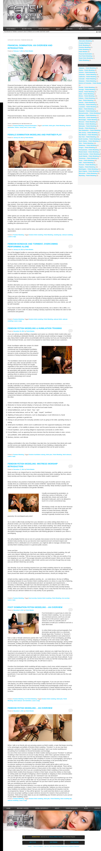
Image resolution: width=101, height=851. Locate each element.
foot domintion (27, 700)
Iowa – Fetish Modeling (86, 100)
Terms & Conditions (38, 846)
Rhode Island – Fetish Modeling (88, 152)
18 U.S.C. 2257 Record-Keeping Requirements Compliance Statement (61, 846)
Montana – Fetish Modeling (87, 124)
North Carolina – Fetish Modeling (89, 139)
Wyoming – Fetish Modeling (87, 175)
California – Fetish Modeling (87, 76)
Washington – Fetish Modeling (88, 169)
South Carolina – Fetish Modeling (89, 154)
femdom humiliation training (37, 454)
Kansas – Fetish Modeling (87, 102)
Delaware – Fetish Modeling (87, 81)
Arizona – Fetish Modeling (87, 72)
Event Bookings (72, 808)
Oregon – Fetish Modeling (87, 147)
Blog (80, 28)
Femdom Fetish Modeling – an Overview (30, 708)
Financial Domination (30, 125)
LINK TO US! (32, 842)
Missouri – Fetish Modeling (87, 122)
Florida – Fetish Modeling (87, 87)
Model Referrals (44, 28)
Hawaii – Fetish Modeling (86, 91)
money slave (23, 127)
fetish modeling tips (66, 798)
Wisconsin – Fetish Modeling (88, 173)
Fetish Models (29, 51)
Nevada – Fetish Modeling (87, 128)
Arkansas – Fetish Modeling (87, 74)
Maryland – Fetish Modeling (87, 111)
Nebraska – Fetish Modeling (87, 126)
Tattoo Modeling (84, 60)
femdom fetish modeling (36, 235)
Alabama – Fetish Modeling (87, 68)
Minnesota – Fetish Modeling (88, 117)
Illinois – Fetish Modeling (86, 96)
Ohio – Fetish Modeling (86, 143)
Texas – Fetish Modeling (86, 160)
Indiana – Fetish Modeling (87, 98)
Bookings (69, 28)
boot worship (33, 598)
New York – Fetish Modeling (87, 137)
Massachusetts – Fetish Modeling (89, 113)
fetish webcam (67, 454)
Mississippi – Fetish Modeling (88, 119)
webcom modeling (13, 800)
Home (8, 808)
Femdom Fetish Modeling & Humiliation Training (35, 328)
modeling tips (58, 235)
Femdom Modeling (18, 125)
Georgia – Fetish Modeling (87, 89)
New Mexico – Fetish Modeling (88, 134)
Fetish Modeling (60, 125)
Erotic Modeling (84, 45)
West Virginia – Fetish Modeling (88, 171)
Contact (91, 28)
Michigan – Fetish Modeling (87, 115)
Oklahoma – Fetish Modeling (88, 145)
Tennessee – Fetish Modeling (88, 158)
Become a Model (27, 28)
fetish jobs (49, 454)
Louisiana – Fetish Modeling (87, 106)
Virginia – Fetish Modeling (87, 167)
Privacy (30, 846)
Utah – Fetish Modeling (86, 162)
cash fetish (45, 125)
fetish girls (52, 125)
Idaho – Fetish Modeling (86, 94)
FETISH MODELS (10, 28)
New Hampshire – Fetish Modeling (89, 130)
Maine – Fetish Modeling (86, 109)
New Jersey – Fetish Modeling (88, 132)
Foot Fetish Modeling (30, 699)
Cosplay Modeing (84, 43)
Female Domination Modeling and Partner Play (35, 135)
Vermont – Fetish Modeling (87, 164)
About (58, 28)
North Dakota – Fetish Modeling (88, 141)
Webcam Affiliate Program (55, 836)
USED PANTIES (74, 842)
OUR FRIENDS (53, 842)
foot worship (65, 598)
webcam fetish (58, 319)
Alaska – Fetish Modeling (86, 70)
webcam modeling (67, 235)
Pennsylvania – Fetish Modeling (89, 150)
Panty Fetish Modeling (86, 58)
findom (17, 127)
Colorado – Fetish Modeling (87, 79)
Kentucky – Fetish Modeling (87, 104)
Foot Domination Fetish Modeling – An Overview (35, 607)
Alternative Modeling (85, 41)
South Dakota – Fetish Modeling (89, 156)
